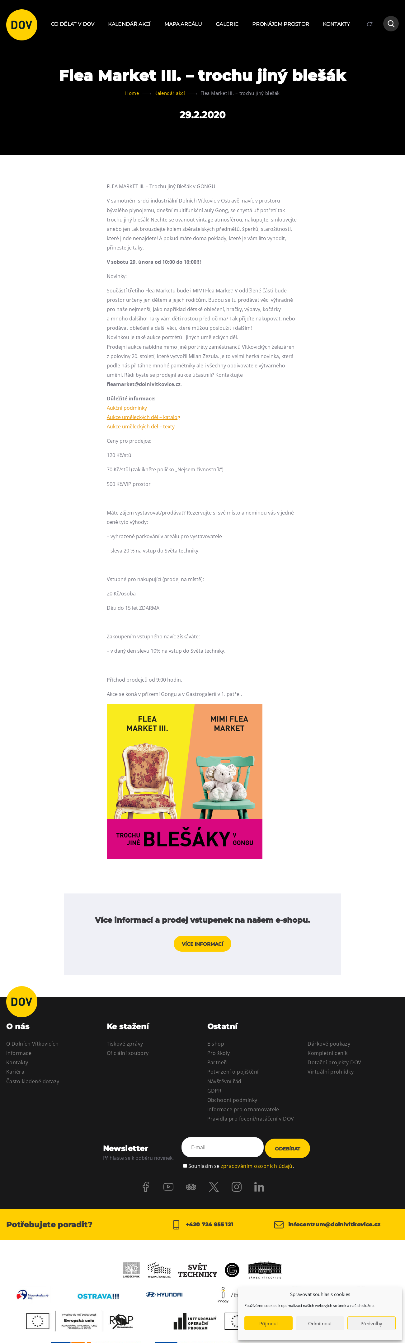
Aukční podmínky (127, 407)
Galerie (227, 24)
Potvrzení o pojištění (233, 1073)
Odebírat (287, 1150)
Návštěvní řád (224, 1083)
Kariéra (15, 1073)
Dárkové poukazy (329, 1045)
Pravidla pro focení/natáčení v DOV (250, 1120)
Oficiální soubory (128, 1055)
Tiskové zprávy (125, 1045)
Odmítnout (320, 1323)
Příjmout (268, 1323)
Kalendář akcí (129, 24)
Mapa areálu (183, 24)
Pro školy (218, 1055)
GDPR (214, 1092)
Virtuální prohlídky (331, 1073)
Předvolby (371, 1323)
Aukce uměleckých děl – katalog (143, 417)
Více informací (202, 946)
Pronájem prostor (280, 24)
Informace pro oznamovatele (243, 1111)
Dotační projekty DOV (334, 1064)
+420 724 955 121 (202, 1225)
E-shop (215, 1045)
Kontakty (336, 24)
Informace (18, 1055)
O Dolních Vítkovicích (32, 1045)
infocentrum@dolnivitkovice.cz (330, 1225)
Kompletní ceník (327, 1055)
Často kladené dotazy (32, 1083)
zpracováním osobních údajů (257, 1165)
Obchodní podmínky (232, 1101)
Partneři (217, 1064)
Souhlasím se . (241, 1165)
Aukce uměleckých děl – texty (141, 426)
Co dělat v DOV (72, 24)
